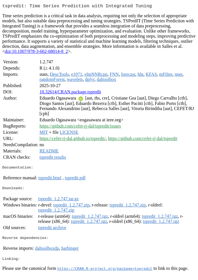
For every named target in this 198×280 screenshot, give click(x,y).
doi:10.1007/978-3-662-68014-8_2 (36, 52)
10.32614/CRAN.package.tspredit (70, 93)
